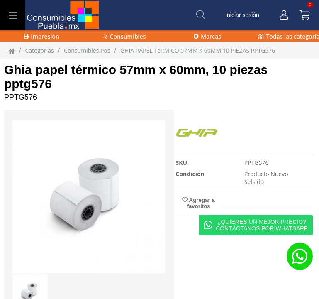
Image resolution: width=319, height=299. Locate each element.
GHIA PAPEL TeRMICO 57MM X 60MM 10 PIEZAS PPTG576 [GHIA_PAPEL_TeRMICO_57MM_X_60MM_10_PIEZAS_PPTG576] (197, 50)
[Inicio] (11, 50)
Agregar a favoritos (198, 203)
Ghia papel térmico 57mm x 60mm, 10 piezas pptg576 (136, 77)
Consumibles (124, 36)
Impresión (41, 36)
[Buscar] (200, 15)
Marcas (207, 36)
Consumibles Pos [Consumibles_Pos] (87, 50)
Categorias (39, 50)
